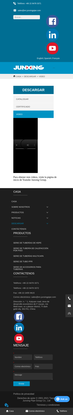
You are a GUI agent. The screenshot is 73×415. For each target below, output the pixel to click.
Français (56, 58)
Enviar (21, 384)
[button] (54, 67)
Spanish (47, 58)
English (40, 58)
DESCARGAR (30, 76)
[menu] (54, 67)
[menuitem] (54, 67)
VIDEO (42, 76)
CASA (18, 76)
